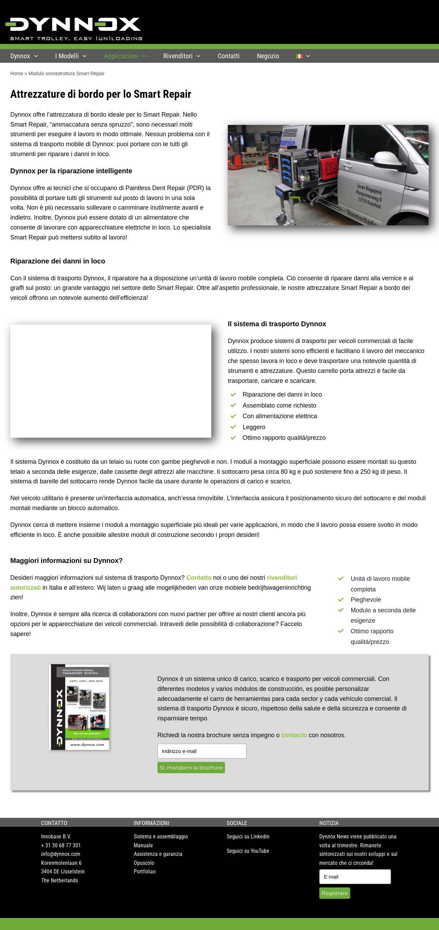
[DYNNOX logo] (74, 20)
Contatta (198, 577)
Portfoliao (145, 871)
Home (16, 73)
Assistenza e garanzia (158, 854)
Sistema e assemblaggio (161, 836)
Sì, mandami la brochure (191, 767)
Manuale (143, 845)
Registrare (335, 893)
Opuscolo (144, 863)
